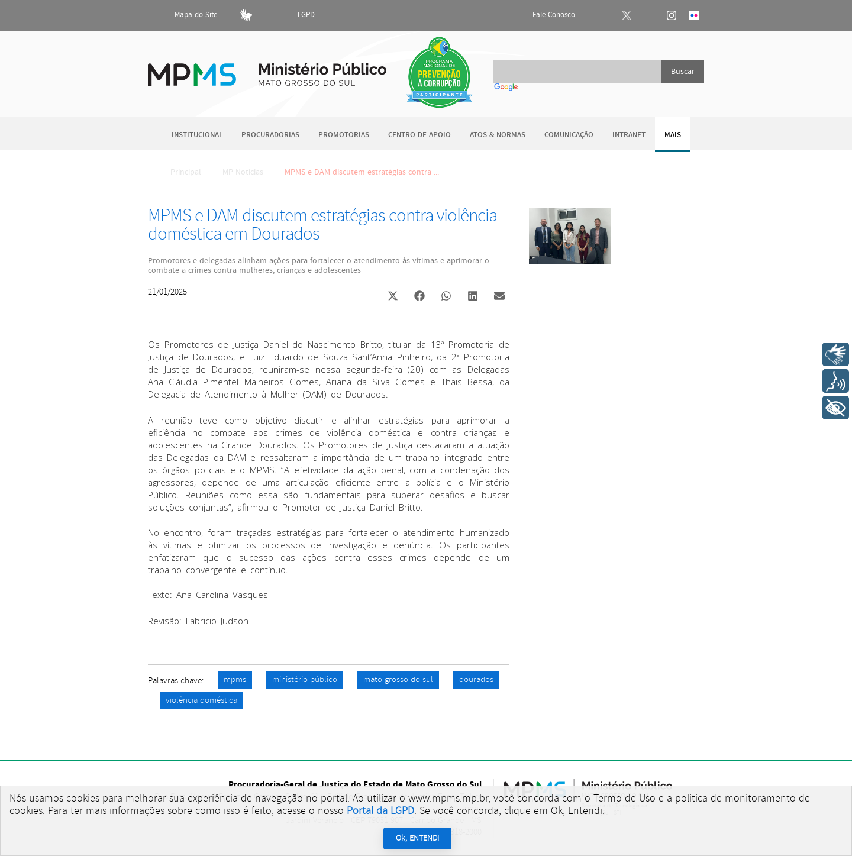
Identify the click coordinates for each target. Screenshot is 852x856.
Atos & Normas (497, 135)
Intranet (629, 135)
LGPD (306, 15)
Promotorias (343, 135)
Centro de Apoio (419, 135)
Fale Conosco (543, 15)
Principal (178, 172)
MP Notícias (242, 172)
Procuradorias (270, 135)
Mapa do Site (185, 15)
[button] (392, 297)
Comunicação (568, 135)
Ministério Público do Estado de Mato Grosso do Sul (267, 68)
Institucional (197, 135)
